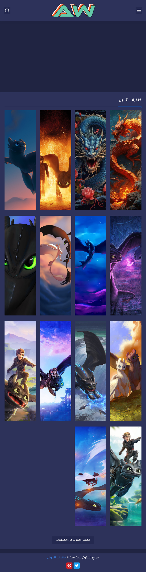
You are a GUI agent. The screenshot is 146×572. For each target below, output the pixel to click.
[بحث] (7, 10)
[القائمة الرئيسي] (139, 10)
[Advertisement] (73, 57)
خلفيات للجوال (56, 558)
